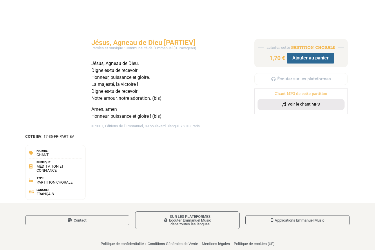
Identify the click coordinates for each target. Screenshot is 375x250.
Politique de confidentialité (122, 244)
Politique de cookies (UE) (254, 244)
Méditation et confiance (50, 168)
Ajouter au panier (310, 58)
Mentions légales (216, 244)
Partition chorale (55, 182)
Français (45, 194)
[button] (301, 104)
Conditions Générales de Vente (173, 244)
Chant (43, 155)
